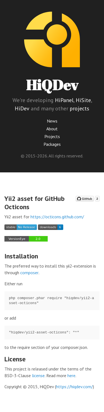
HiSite (83, 100)
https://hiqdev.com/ (74, 386)
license (38, 375)
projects (79, 108)
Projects (52, 136)
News (52, 121)
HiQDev (52, 85)
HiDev (22, 108)
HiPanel (64, 100)
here (71, 375)
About (52, 128)
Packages (52, 144)
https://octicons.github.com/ (57, 216)
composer (29, 272)
